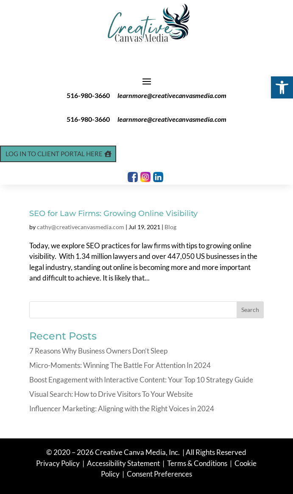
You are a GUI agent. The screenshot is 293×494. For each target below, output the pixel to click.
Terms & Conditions (197, 463)
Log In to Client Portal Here (54, 153)
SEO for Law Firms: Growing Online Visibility (113, 213)
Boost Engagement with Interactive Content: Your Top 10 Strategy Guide (141, 379)
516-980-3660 (88, 95)
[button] (282, 87)
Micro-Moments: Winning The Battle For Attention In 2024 (120, 365)
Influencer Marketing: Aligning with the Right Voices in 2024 (121, 408)
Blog (170, 226)
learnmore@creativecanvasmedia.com (171, 95)
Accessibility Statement (123, 463)
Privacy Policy (58, 463)
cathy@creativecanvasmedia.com (80, 226)
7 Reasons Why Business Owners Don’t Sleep (98, 350)
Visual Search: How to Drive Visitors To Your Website (111, 394)
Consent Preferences (159, 473)
